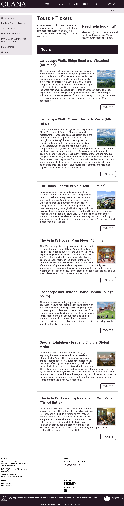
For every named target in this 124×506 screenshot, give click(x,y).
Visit (48, 4)
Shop (98, 4)
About (86, 4)
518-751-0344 (22, 470)
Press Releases (6, 485)
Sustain (73, 4)
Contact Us (5, 471)
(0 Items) (115, 11)
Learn (59, 4)
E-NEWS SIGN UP (72, 465)
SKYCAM (111, 4)
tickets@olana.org (96, 35)
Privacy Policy (76, 504)
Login (106, 11)
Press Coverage (6, 484)
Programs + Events (10, 33)
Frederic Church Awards (13, 23)
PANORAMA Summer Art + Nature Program (14, 40)
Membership (7, 46)
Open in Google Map (8, 465)
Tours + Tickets (9, 28)
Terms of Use (66, 504)
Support (5, 52)
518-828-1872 (15, 468)
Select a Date (7, 18)
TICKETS (108, 107)
